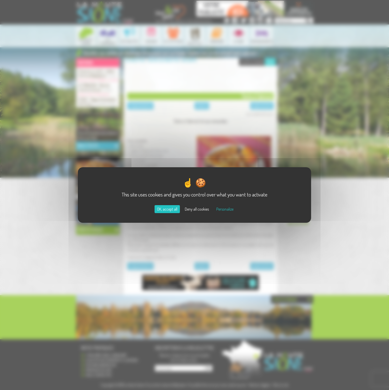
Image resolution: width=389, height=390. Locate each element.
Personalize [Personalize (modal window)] (224, 209)
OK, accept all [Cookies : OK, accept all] (167, 209)
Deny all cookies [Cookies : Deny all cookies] (197, 209)
